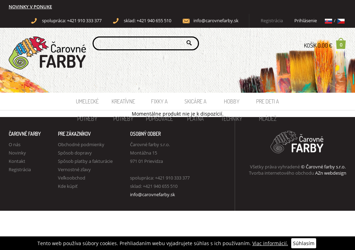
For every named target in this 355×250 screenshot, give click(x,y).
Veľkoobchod (71, 178)
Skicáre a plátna (195, 104)
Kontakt (17, 161)
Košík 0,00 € (325, 43)
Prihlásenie (305, 21)
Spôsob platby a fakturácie (85, 161)
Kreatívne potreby (123, 104)
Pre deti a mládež (267, 104)
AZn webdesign (330, 173)
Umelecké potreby (87, 104)
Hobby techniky (231, 104)
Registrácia (272, 21)
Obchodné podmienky (81, 144)
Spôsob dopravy (75, 153)
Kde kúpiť (68, 186)
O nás (14, 144)
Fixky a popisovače (159, 104)
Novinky (17, 153)
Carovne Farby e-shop (46, 42)
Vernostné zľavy (74, 169)
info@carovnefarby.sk (216, 21)
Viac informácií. (270, 243)
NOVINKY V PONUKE (30, 7)
